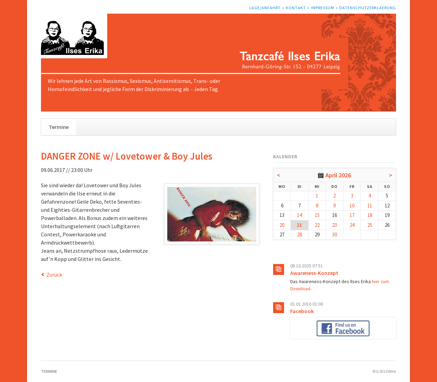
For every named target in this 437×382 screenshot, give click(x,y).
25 (369, 225)
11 (369, 205)
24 (352, 225)
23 (334, 225)
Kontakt (296, 7)
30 (334, 234)
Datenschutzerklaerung (367, 7)
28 (299, 234)
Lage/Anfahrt (265, 7)
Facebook (302, 311)
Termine (59, 126)
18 (369, 215)
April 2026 (338, 175)
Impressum (322, 7)
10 (352, 205)
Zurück (54, 274)
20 (282, 225)
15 (317, 215)
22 (317, 225)
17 (352, 215)
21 (299, 225)
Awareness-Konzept (314, 272)
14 (299, 215)
